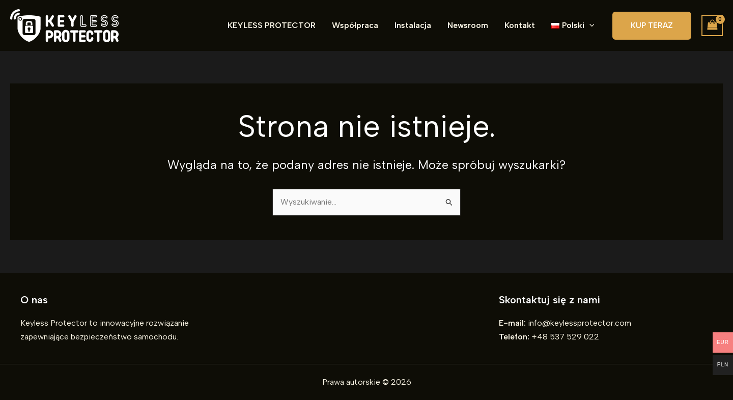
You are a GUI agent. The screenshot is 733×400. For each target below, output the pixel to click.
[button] (572, 25)
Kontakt (519, 25)
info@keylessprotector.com (579, 323)
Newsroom (467, 25)
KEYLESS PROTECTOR (272, 25)
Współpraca (355, 25)
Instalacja (412, 25)
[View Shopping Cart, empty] (712, 25)
